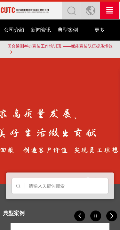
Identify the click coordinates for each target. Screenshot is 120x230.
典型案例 (68, 30)
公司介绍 (14, 30)
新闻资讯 (41, 30)
